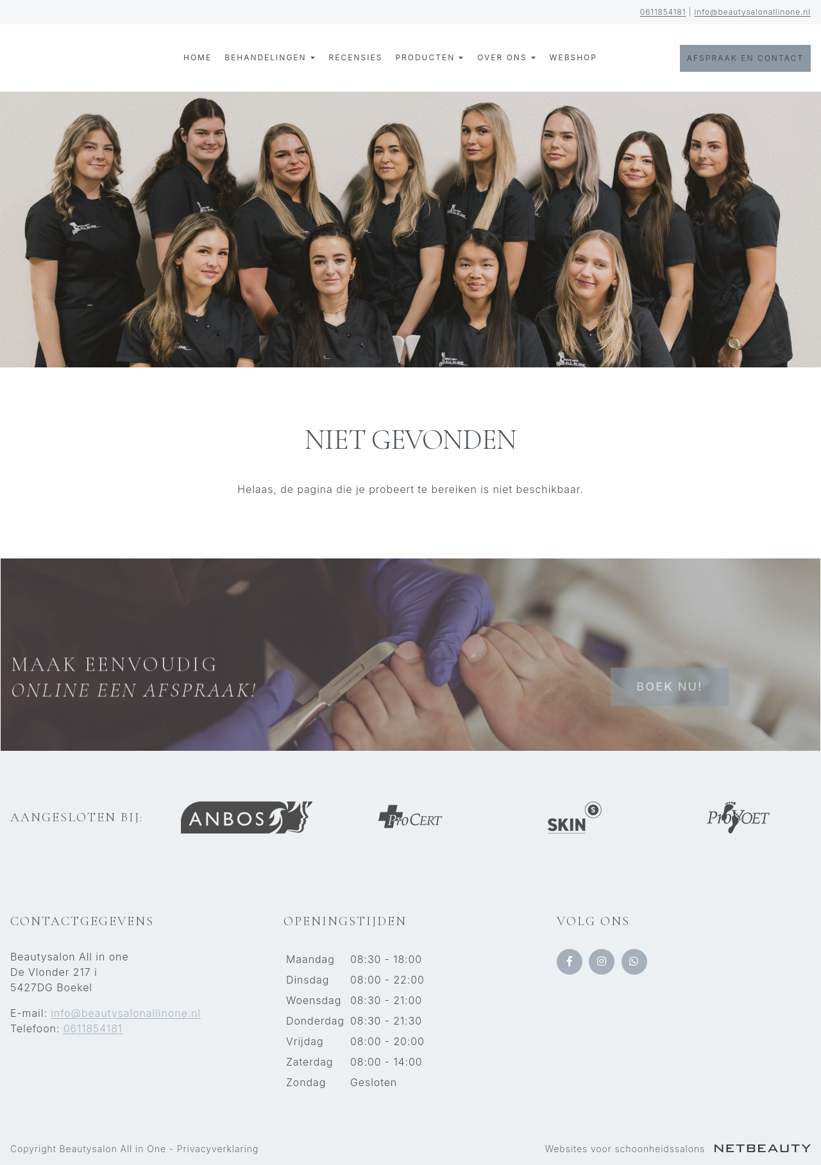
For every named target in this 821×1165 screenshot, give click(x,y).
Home (197, 57)
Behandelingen (270, 58)
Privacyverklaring (217, 1148)
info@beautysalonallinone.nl (753, 12)
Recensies (356, 57)
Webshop (573, 57)
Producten (429, 58)
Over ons (506, 58)
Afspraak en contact (745, 58)
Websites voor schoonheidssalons (678, 1148)
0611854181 (663, 12)
